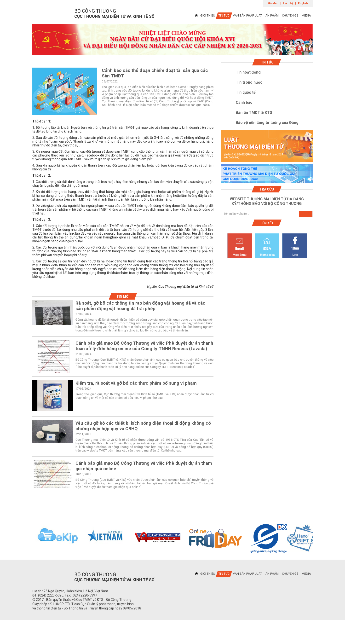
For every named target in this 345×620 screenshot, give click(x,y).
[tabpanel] (172, 39)
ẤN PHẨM (272, 15)
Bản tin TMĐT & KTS (254, 112)
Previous (26, 538)
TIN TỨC (224, 15)
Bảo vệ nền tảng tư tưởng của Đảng (267, 122)
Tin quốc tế (246, 92)
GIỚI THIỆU (207, 15)
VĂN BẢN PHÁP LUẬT (247, 15)
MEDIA (306, 15)
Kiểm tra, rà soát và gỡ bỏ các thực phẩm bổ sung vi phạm (136, 383)
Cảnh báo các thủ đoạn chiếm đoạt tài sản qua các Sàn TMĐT (155, 73)
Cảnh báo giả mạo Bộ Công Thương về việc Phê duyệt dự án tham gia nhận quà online (143, 465)
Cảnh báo (244, 102)
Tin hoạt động (248, 72)
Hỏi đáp (273, 3)
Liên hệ (288, 3)
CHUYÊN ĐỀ (290, 15)
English (303, 3)
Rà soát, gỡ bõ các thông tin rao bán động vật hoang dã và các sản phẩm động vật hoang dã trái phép (140, 305)
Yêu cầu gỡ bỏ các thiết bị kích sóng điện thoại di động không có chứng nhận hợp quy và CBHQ (143, 425)
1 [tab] (172, 50)
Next (318, 538)
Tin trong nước (249, 82)
